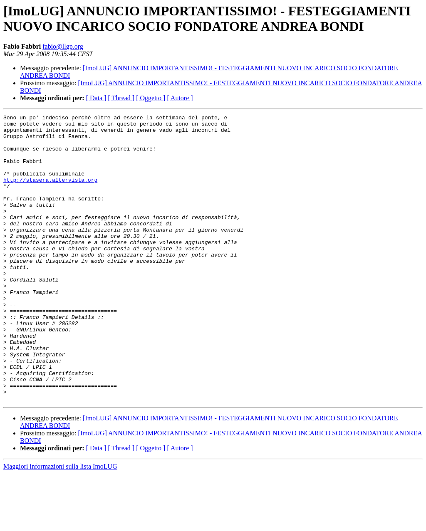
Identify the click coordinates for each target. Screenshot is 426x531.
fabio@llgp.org (62, 46)
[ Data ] (96, 97)
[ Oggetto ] (150, 97)
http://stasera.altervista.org (50, 193)
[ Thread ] (121, 97)
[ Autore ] (180, 97)
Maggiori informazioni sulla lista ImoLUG (60, 523)
